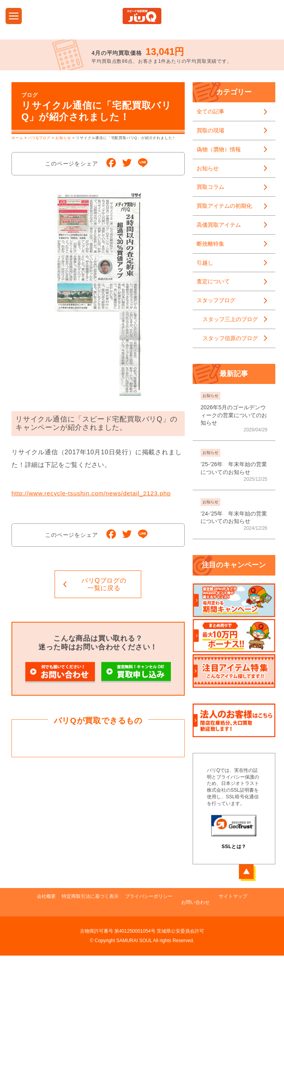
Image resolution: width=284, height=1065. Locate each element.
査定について (213, 281)
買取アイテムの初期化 (224, 206)
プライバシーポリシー (151, 986)
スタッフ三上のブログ (230, 319)
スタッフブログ (216, 300)
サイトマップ (241, 986)
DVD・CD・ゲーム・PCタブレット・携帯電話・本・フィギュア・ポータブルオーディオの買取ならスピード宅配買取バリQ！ (142, 16)
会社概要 (37, 986)
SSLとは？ (234, 846)
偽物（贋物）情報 (219, 149)
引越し (205, 263)
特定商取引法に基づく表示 (87, 986)
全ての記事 (210, 111)
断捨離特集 (210, 244)
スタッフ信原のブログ (230, 338)
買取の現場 (210, 130)
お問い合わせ (201, 986)
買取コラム (210, 187)
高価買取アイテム (219, 225)
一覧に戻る (104, 584)
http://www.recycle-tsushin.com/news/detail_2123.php (94, 493)
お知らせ (208, 168)
